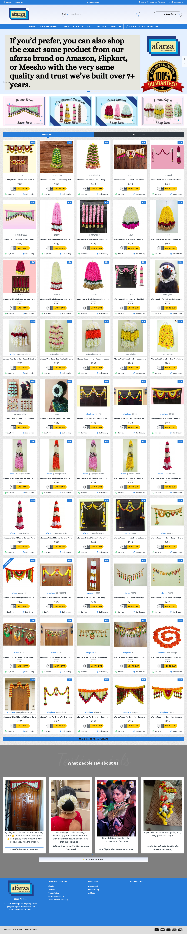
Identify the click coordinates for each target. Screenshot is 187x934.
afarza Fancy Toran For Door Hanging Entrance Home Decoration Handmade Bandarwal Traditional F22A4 (56, 657)
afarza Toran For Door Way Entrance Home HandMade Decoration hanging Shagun (130, 717)
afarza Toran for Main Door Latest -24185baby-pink (19, 239)
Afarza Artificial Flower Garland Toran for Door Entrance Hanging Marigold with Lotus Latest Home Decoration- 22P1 (56, 597)
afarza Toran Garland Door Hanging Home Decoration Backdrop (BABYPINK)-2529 (93, 180)
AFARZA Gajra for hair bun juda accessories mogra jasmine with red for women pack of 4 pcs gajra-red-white (19, 418)
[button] (92, 854)
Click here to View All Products (94, 739)
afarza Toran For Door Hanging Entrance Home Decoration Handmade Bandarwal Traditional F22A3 (93, 657)
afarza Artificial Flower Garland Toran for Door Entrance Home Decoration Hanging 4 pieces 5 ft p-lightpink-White (19, 478)
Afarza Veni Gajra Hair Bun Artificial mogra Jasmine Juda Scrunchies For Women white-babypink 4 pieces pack (56, 359)
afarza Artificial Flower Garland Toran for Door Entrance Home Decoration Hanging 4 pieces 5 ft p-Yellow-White (130, 478)
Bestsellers (139, 135)
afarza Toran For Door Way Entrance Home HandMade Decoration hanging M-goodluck (56, 717)
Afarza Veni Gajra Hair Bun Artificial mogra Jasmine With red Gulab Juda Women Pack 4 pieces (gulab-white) (19, 359)
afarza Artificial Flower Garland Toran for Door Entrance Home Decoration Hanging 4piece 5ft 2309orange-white (56, 538)
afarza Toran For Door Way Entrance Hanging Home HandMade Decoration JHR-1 (167, 717)
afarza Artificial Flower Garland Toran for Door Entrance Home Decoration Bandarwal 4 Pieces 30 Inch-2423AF (56, 239)
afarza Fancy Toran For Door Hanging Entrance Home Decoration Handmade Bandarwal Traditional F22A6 (167, 597)
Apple (12, 354)
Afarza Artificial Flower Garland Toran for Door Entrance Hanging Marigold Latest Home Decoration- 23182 (167, 418)
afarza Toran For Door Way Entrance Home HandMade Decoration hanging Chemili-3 (93, 717)
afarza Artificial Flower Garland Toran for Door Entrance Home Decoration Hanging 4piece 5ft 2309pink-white (19, 538)
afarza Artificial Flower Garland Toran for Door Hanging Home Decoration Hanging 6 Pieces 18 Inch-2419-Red (19, 299)
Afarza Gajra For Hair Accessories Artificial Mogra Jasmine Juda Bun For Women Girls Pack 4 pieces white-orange (93, 359)
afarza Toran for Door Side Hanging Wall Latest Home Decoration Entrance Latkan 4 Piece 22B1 (93, 597)
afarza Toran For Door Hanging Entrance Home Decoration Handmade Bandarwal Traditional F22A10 (167, 538)
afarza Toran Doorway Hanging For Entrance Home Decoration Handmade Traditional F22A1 (130, 657)
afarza (12, 474)
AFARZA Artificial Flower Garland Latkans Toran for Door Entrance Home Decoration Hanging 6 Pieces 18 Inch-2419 (93, 299)
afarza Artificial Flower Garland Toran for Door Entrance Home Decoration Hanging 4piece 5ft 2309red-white (167, 478)
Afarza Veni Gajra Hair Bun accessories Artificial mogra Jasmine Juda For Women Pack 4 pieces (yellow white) (130, 359)
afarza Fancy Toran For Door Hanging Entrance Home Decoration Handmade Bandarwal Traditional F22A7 (130, 597)
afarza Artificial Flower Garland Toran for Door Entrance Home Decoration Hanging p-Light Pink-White (93, 478)
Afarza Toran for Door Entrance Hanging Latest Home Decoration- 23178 (93, 418)
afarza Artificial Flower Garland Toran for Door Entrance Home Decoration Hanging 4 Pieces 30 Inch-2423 (56, 299)
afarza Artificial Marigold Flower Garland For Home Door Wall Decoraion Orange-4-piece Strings (167, 657)
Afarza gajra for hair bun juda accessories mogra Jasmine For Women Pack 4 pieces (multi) (167, 299)
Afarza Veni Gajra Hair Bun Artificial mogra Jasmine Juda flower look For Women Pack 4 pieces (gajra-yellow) (167, 359)
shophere (90, 414)
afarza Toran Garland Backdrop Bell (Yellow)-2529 (56, 180)
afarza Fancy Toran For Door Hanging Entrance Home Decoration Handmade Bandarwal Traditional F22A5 (19, 657)
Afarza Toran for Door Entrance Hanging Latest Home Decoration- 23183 (130, 418)
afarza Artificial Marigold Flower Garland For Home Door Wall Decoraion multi (19, 717)
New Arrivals (48, 135)
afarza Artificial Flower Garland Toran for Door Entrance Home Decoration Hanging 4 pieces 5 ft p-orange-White (56, 478)
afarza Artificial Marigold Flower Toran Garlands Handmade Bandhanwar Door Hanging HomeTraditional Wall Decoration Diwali (19, 597)
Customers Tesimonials (94, 860)
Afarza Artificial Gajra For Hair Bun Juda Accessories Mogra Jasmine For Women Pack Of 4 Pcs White (56, 418)
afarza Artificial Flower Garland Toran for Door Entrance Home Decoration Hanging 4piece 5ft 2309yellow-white (93, 538)
